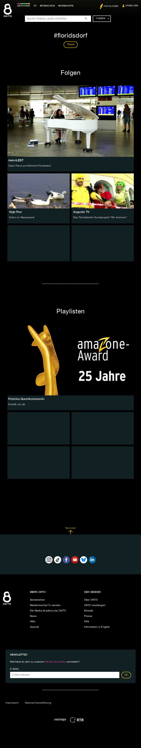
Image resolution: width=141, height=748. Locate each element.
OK (126, 675)
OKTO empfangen (95, 605)
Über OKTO (91, 600)
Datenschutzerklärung (38, 703)
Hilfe (32, 621)
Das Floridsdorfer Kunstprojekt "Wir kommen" (100, 217)
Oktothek (23, 6)
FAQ (86, 621)
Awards (34, 627)
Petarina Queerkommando (26, 399)
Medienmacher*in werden (45, 605)
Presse (88, 616)
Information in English (97, 627)
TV (35, 6)
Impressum (12, 703)
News (33, 616)
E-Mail (14, 669)
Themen (102, 19)
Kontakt (88, 610)
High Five (15, 212)
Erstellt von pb (16, 404)
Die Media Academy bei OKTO (48, 610)
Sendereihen (37, 600)
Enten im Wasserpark (21, 217)
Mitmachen (47, 6)
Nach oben (70, 530)
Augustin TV (81, 212)
